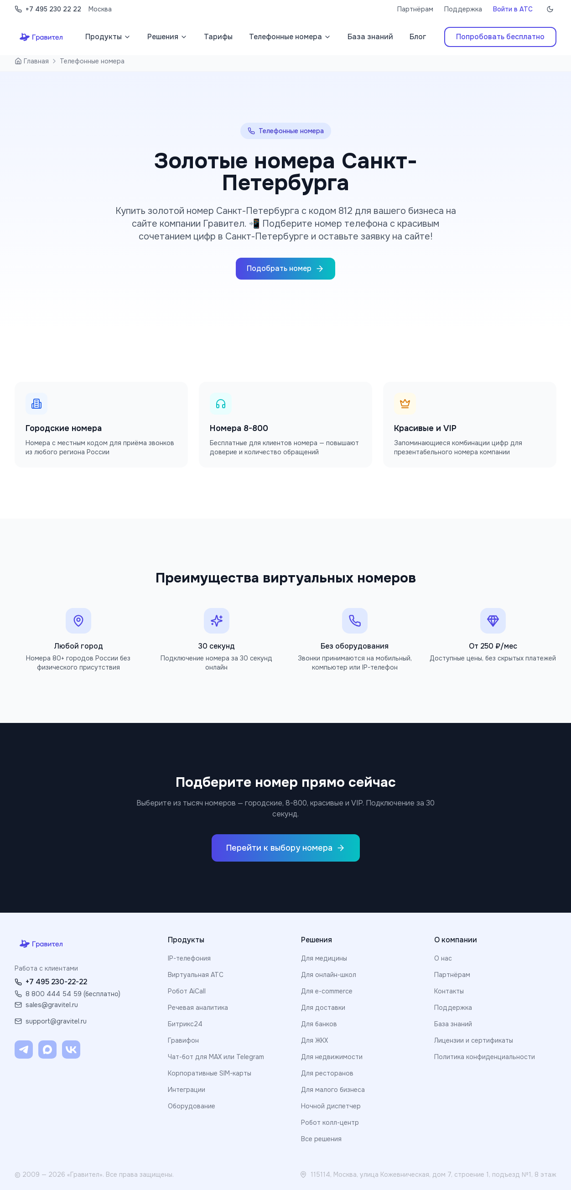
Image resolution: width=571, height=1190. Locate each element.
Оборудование (191, 1106)
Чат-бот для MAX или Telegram (216, 1057)
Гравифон (183, 1040)
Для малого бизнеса (333, 1090)
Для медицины (324, 958)
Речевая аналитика (198, 1007)
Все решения (321, 1139)
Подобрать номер (285, 268)
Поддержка (463, 9)
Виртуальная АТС (195, 975)
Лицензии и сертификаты (473, 1040)
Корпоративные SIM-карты (209, 1073)
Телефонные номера (92, 61)
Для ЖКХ (314, 1040)
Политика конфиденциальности (484, 1057)
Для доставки (323, 1007)
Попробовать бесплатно (500, 37)
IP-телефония (189, 958)
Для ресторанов (327, 1073)
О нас (443, 958)
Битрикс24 (185, 1024)
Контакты (449, 991)
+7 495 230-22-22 (51, 982)
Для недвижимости (332, 1057)
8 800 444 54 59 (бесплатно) (67, 994)
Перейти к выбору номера (285, 848)
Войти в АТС (513, 9)
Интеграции (186, 1090)
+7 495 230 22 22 (48, 9)
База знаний (453, 1024)
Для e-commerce (327, 991)
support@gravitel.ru (51, 1021)
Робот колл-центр (330, 1122)
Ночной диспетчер (331, 1106)
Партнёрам (415, 9)
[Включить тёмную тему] (550, 9)
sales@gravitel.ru (46, 1005)
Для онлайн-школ (328, 975)
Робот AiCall (187, 991)
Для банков (319, 1024)
